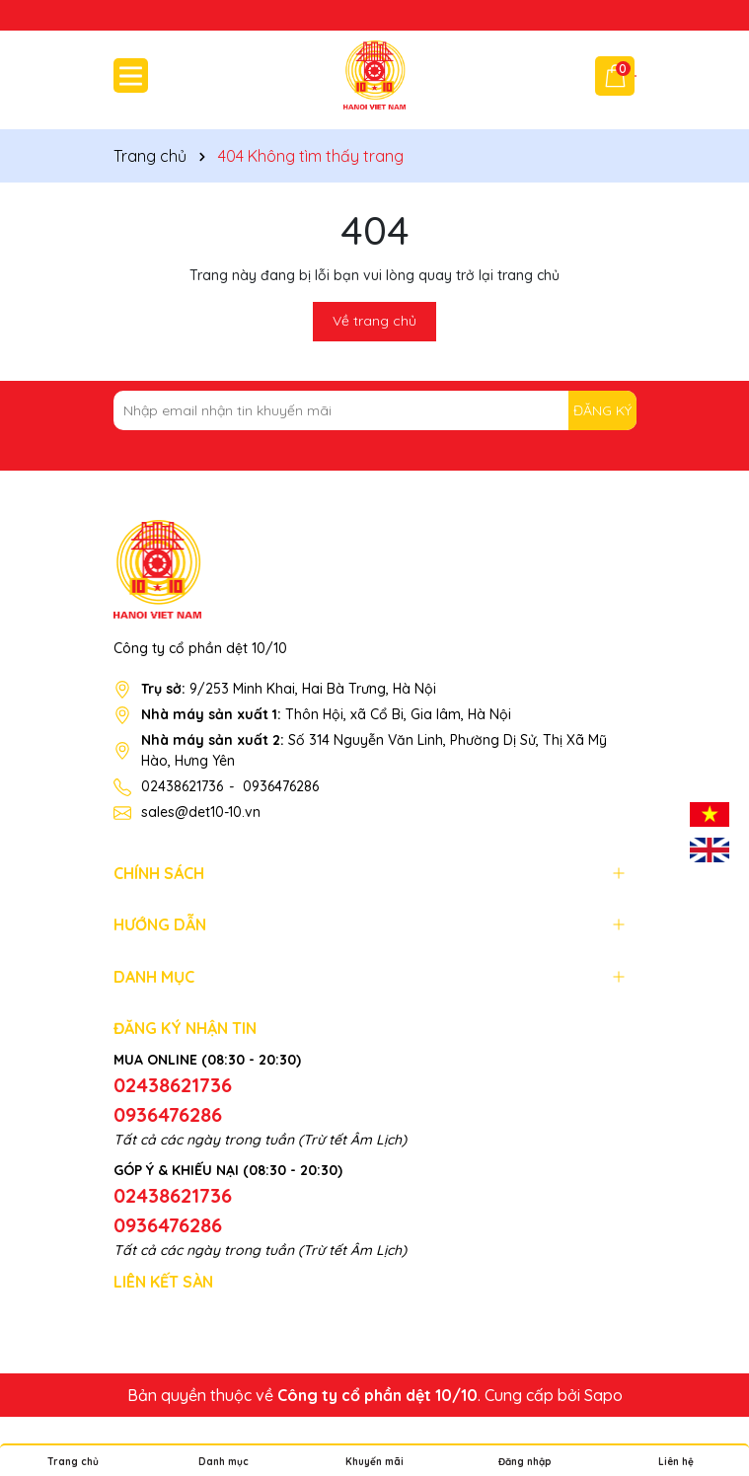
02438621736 (182, 786)
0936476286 (281, 786)
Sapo (603, 1395)
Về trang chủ (374, 321)
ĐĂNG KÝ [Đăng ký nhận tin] (602, 410)
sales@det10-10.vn (201, 812)
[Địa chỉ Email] (375, 410)
